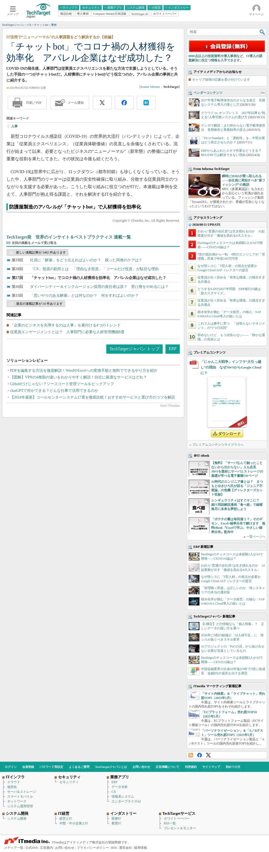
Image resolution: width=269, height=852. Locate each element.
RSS (190, 755)
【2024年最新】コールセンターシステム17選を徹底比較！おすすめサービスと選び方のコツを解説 (92, 397)
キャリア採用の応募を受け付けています (221, 79)
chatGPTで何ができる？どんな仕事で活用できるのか (54, 391)
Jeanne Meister (150, 87)
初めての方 (233, 766)
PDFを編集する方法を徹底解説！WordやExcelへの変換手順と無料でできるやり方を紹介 (83, 371)
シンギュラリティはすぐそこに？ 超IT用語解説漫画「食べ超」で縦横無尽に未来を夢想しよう (237, 504)
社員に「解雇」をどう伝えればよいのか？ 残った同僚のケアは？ (86, 260)
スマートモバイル (20, 796)
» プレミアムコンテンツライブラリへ (217, 445)
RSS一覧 (170, 823)
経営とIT (65, 818)
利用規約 (191, 766)
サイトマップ (211, 766)
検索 (263, 32)
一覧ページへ (256, 536)
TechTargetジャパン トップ (134, 349)
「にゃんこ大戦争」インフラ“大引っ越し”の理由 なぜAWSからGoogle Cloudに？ (231, 367)
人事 (14, 126)
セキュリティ (69, 782)
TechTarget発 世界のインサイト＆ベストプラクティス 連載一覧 (68, 237)
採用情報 (140, 848)
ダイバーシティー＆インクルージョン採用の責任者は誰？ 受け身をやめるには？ (99, 287)
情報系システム (123, 796)
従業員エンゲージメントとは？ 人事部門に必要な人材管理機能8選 (67, 332)
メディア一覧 (13, 848)
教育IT (116, 823)
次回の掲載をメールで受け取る (34, 243)
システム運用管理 (20, 806)
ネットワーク (16, 801)
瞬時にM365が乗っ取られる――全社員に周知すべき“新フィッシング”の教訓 (243, 180)
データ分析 (120, 787)
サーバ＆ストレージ (21, 792)
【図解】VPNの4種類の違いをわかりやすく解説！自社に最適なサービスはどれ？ (78, 377)
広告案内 (46, 848)
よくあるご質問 (79, 766)
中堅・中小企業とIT (73, 823)
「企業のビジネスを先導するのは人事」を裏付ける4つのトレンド (65, 325)
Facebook (199, 755)
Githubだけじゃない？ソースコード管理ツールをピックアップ (62, 384)
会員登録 (28, 766)
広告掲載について (167, 766)
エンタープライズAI (126, 801)
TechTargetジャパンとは (111, 766)
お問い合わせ (141, 766)
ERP (172, 348)
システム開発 (16, 818)
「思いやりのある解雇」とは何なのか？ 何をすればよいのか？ (84, 295)
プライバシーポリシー (93, 848)
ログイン (11, 766)
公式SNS (31, 848)
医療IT (116, 818)
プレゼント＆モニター (180, 828)
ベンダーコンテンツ (208, 93)
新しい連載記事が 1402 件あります (41, 252)
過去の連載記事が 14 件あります (39, 304)
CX (114, 792)
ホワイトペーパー (177, 818)
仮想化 (12, 787)
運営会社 (125, 848)
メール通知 (76, 103)
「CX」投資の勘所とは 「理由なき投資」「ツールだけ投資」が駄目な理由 (94, 269)
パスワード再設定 (51, 766)
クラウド (13, 782)
